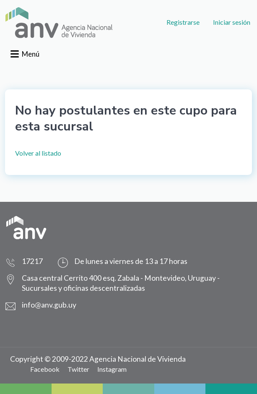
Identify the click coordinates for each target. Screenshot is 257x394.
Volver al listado (38, 153)
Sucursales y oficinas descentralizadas (83, 288)
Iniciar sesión (231, 22)
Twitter (78, 369)
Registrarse (183, 22)
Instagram (112, 369)
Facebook (45, 369)
